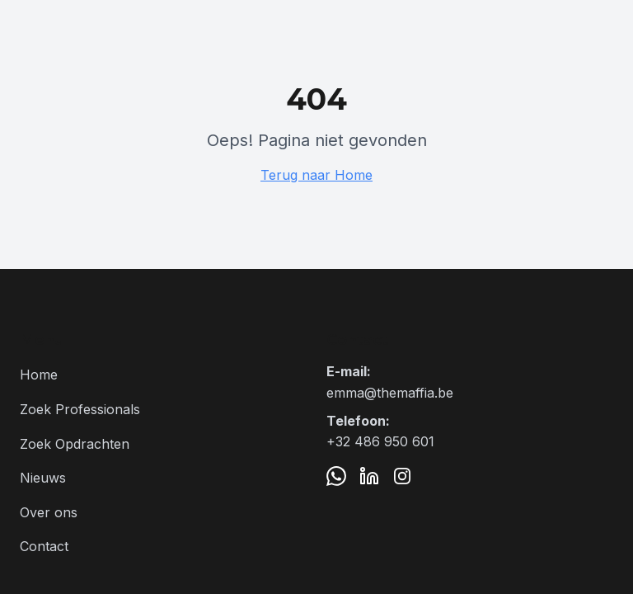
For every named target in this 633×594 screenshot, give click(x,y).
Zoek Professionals (80, 409)
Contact (44, 546)
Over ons (48, 512)
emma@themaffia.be (389, 392)
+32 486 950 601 (380, 441)
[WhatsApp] (336, 476)
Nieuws (43, 477)
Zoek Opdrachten (74, 444)
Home (39, 374)
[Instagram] (402, 476)
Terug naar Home (316, 175)
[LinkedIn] (369, 476)
